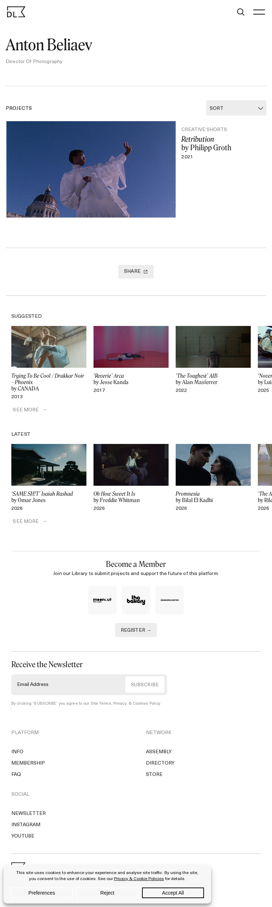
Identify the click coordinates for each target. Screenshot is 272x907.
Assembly (159, 754)
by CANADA (48, 384)
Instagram (25, 827)
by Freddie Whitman (131, 499)
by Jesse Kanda (131, 381)
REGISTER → (136, 633)
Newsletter (28, 816)
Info (17, 754)
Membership (28, 765)
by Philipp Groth (220, 143)
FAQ (16, 777)
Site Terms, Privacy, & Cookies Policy (125, 706)
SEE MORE (24, 412)
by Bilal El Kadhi (213, 499)
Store (154, 777)
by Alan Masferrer (213, 381)
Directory (160, 765)
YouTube (22, 838)
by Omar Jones (48, 499)
